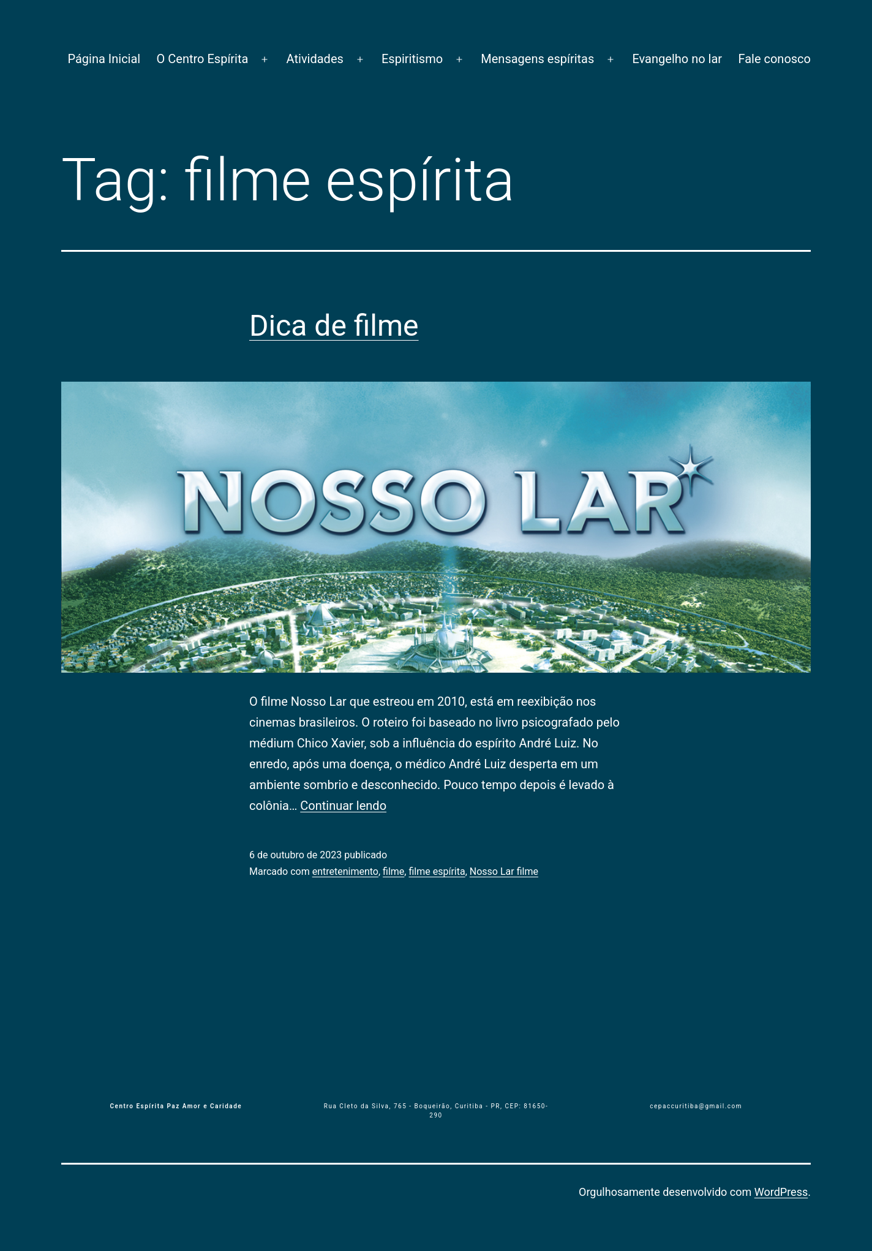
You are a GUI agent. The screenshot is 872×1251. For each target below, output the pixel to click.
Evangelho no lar (677, 58)
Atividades (315, 58)
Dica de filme (334, 325)
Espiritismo (412, 58)
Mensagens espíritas (537, 58)
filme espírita (436, 871)
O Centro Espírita (203, 58)
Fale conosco (774, 58)
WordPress (781, 1191)
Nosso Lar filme (504, 871)
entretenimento (345, 871)
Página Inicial (103, 58)
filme (393, 871)
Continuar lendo (343, 805)
